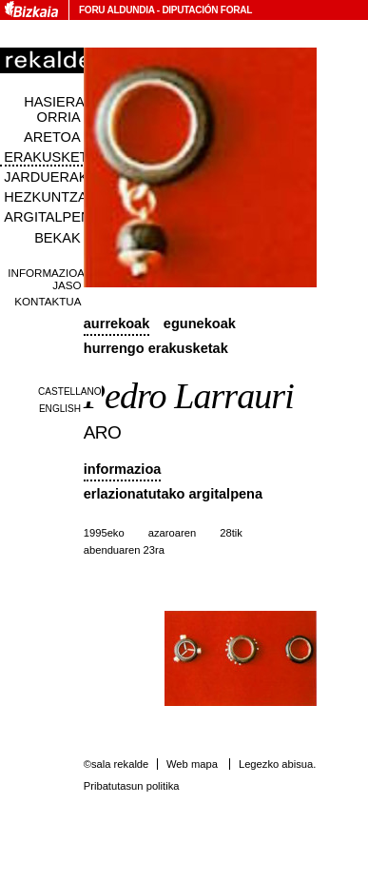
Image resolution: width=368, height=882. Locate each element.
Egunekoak (200, 323)
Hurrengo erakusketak (156, 348)
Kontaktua (47, 301)
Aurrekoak (117, 323)
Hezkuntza (45, 197)
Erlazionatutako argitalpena (173, 493)
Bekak (57, 237)
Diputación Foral (207, 10)
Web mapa (192, 764)
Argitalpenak (56, 217)
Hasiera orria (54, 109)
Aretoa (52, 137)
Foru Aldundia (116, 10)
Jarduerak (45, 177)
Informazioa (123, 469)
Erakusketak (54, 157)
